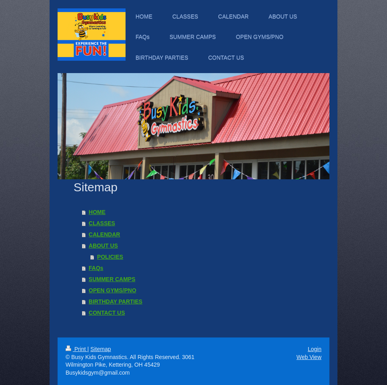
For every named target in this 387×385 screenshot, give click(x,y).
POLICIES (110, 257)
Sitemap (100, 349)
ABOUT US (103, 245)
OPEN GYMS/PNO (112, 290)
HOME (97, 212)
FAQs (96, 268)
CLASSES (102, 223)
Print (77, 349)
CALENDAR (104, 234)
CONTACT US (107, 313)
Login (314, 349)
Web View (308, 357)
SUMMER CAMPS (112, 279)
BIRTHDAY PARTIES (115, 301)
